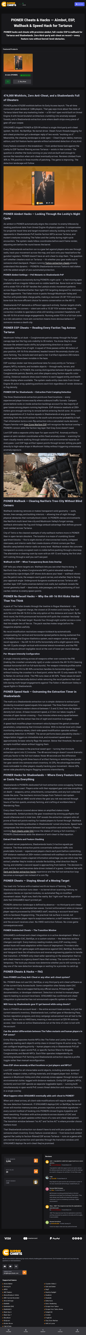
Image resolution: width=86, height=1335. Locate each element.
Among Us (7, 1286)
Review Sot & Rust (55, 1221)
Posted (66, 1165)
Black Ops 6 (7, 1312)
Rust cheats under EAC (23, 831)
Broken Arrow (8, 1323)
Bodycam (7, 1320)
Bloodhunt (7, 1318)
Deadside (48, 1298)
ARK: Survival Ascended (11, 1298)
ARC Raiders (8, 1292)
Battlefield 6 (7, 1309)
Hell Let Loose (50, 1323)
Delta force (49, 1301)
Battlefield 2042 (9, 1306)
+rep (51, 1176)
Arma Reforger (9, 1301)
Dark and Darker (51, 1286)
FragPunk (49, 1318)
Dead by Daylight (51, 1292)
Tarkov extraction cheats (57, 263)
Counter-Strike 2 (51, 1284)
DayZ (47, 1289)
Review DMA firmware (56, 1188)
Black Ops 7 (7, 1315)
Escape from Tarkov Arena (54, 1309)
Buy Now (22, 81)
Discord (79, 4)
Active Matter (8, 1284)
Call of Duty (7, 1326)
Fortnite (48, 1315)
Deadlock (48, 1295)
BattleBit (6, 1303)
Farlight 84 (49, 1312)
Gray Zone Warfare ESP (35, 424)
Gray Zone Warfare (52, 1320)
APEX (5, 1289)
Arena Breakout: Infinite (11, 1295)
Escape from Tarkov (52, 1306)
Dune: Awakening (51, 1303)
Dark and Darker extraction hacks (20, 872)
